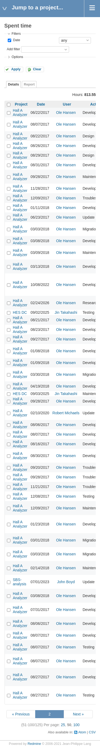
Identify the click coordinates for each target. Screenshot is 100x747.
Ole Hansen (66, 112)
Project (21, 104)
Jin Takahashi (66, 312)
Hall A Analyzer (20, 112)
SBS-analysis (19, 582)
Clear (37, 69)
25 (63, 725)
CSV (92, 732)
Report (29, 84)
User (67, 104)
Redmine (34, 744)
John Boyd (66, 582)
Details (13, 84)
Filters (16, 34)
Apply (16, 69)
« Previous (21, 714)
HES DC (20, 312)
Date (16, 40)
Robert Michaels (66, 413)
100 (76, 725)
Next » (78, 714)
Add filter (13, 49)
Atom (82, 732)
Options (17, 57)
